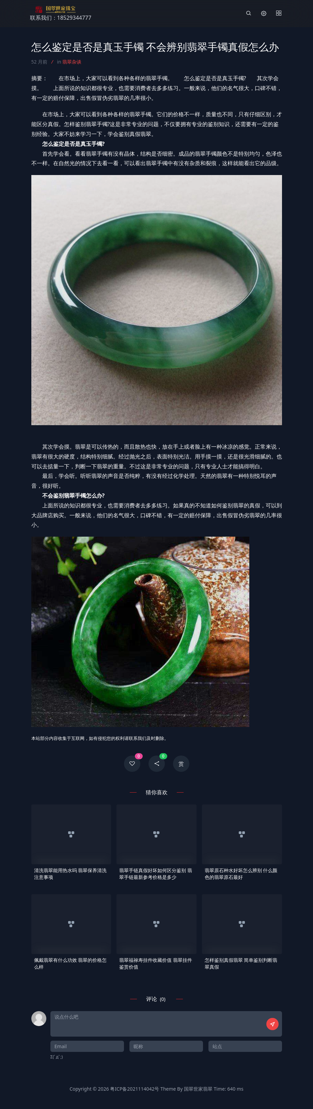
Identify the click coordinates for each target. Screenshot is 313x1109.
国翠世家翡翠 (198, 1089)
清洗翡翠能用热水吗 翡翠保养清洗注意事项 (70, 873)
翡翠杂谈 (71, 61)
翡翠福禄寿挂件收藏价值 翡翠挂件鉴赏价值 (155, 963)
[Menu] (278, 14)
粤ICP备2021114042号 (134, 1089)
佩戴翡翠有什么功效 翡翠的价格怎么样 (70, 963)
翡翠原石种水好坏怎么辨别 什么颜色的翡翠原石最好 (241, 873)
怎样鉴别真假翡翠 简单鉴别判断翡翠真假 (241, 963)
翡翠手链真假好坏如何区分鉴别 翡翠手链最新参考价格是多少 (155, 873)
